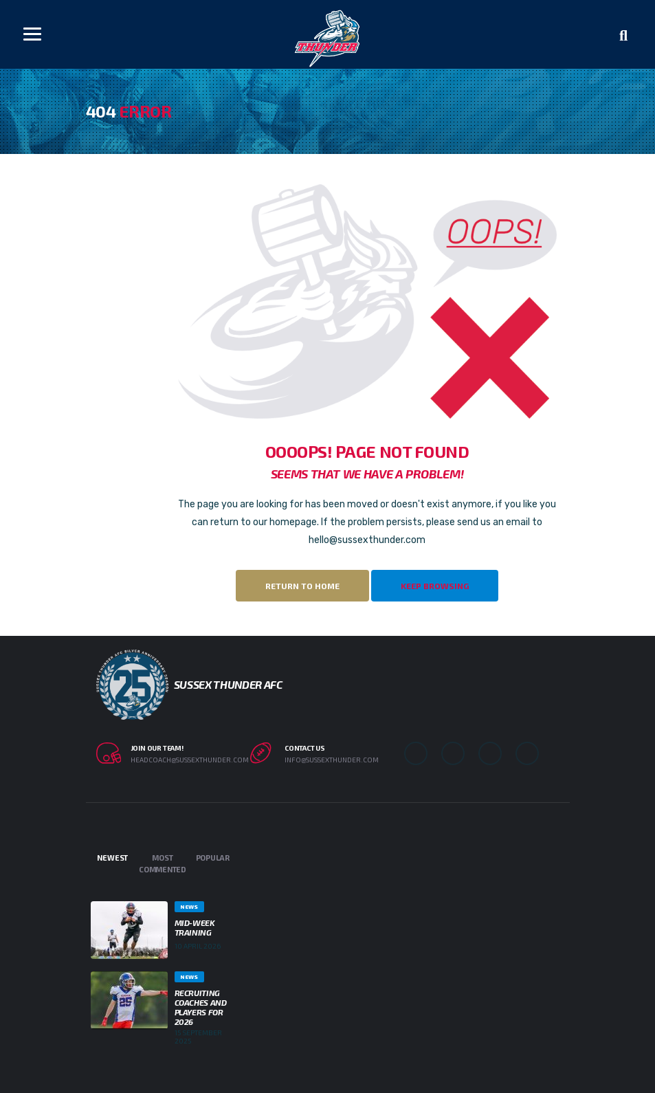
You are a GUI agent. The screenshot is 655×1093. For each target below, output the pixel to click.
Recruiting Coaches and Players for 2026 (201, 1007)
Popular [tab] (213, 857)
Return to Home (302, 585)
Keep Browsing (435, 585)
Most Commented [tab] (162, 863)
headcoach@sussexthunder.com (190, 759)
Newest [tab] (112, 857)
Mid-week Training (195, 927)
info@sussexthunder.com (332, 759)
